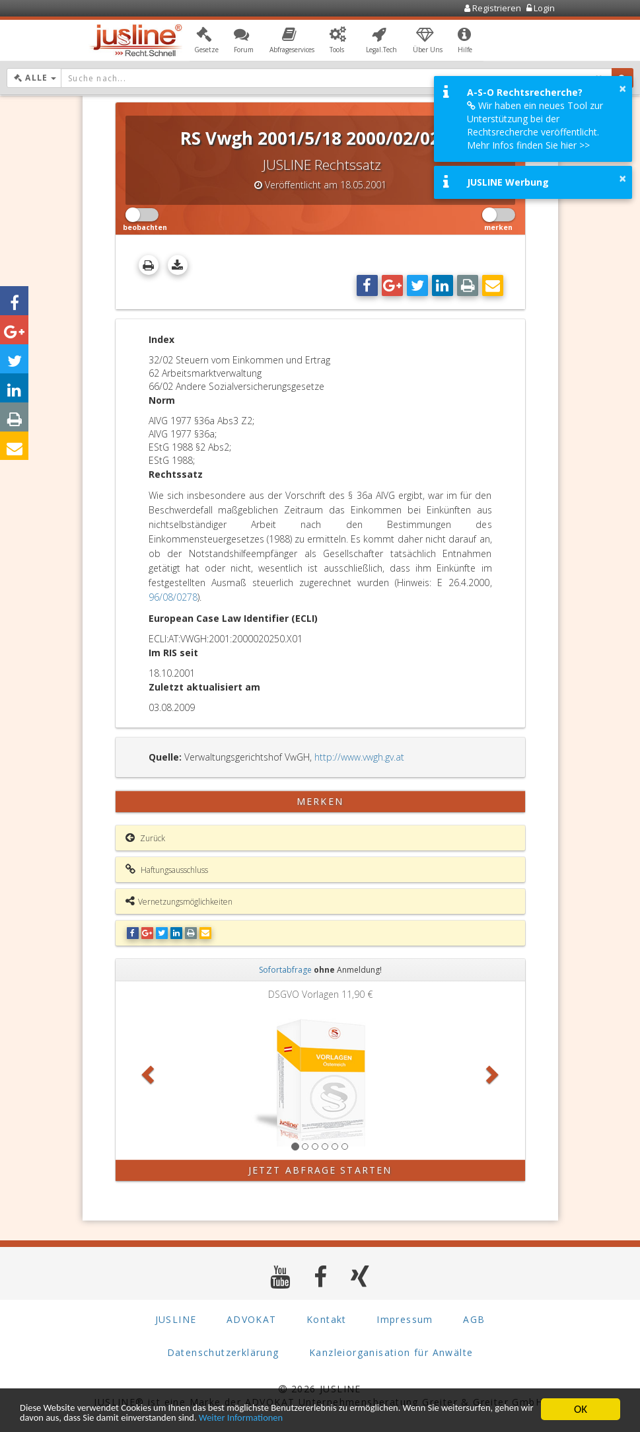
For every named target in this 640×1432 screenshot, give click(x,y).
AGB (474, 1319)
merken (320, 801)
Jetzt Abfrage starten (320, 1170)
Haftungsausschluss (166, 870)
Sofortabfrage (285, 969)
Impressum (404, 1319)
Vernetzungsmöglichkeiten (178, 901)
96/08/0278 (173, 597)
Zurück (145, 838)
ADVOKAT (252, 1319)
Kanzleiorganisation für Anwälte (391, 1352)
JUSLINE (176, 1319)
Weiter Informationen (391, 1417)
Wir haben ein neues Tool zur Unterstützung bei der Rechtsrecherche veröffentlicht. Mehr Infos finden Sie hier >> (535, 125)
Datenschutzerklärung (223, 1352)
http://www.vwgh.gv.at (359, 757)
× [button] (622, 88)
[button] (206, 41)
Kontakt (326, 1319)
